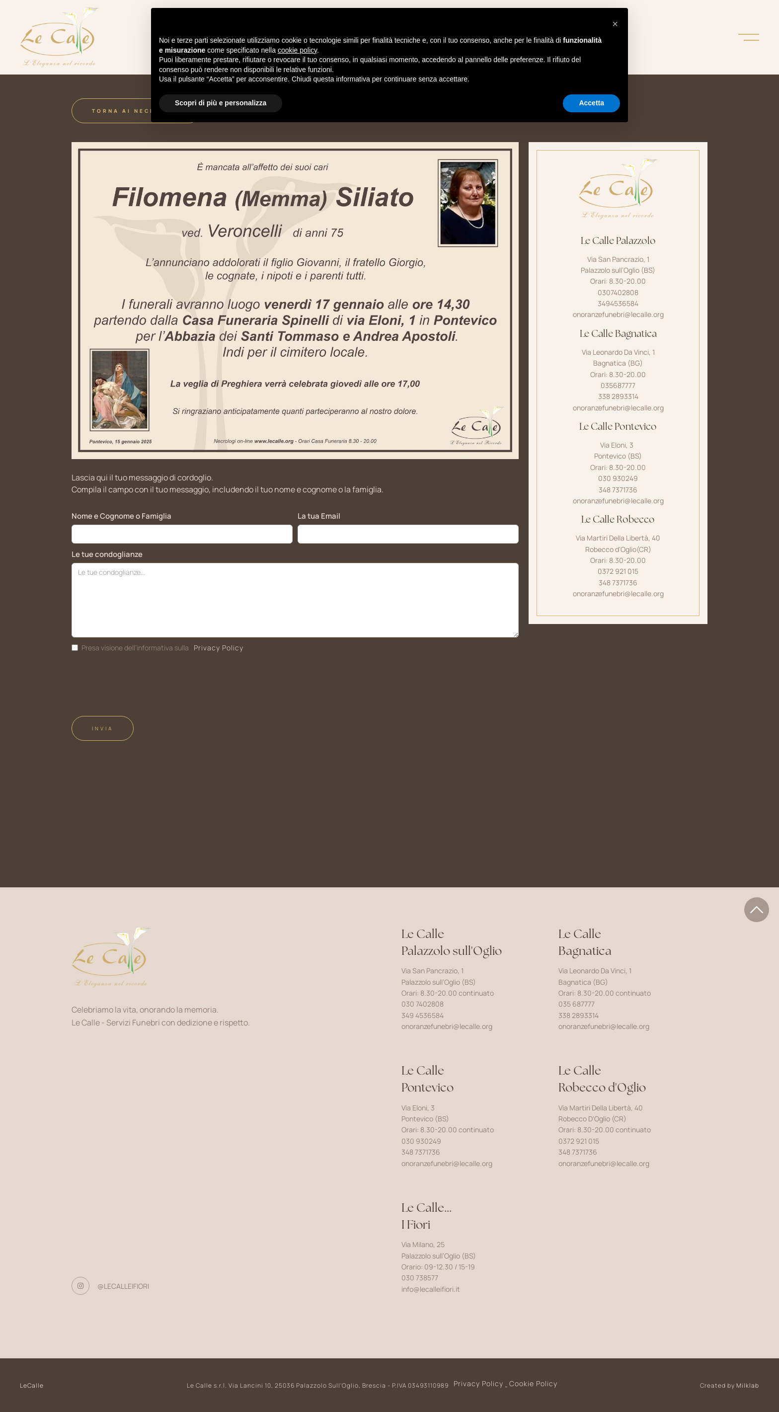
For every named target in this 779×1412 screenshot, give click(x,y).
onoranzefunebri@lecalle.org (618, 314)
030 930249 (421, 1141)
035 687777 (576, 1004)
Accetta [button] (591, 103)
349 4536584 (422, 1015)
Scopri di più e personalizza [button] (220, 103)
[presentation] (147, 680)
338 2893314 (578, 1015)
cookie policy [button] (297, 50)
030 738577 (419, 1277)
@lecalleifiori (123, 1286)
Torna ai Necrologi (136, 110)
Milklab (747, 1385)
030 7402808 (422, 1004)
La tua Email (319, 516)
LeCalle (32, 1385)
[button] (615, 24)
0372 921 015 (578, 1141)
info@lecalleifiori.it (430, 1289)
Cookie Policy (533, 1383)
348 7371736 (420, 1152)
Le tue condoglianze (107, 554)
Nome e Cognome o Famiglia (121, 516)
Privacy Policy (218, 647)
